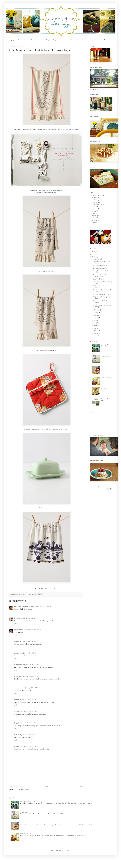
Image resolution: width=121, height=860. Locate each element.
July (95, 320)
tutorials (33, 40)
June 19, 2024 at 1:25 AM (32, 665)
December (97, 259)
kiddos (93, 207)
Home (46, 786)
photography (95, 216)
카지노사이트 (18, 711)
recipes (93, 218)
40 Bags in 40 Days (97, 195)
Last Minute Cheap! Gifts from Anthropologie (101, 275)
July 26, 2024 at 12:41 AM (30, 746)
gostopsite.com (18, 653)
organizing (94, 209)
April (95, 328)
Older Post (80, 786)
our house (94, 211)
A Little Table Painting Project (105, 389)
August (96, 318)
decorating (94, 198)
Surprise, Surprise (105, 356)
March (95, 331)
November (97, 310)
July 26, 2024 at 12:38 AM (30, 711)
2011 (93, 257)
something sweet (72, 40)
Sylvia (16, 618)
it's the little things (97, 204)
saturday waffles (105, 367)
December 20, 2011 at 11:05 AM (42, 606)
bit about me (105, 40)
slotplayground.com (19, 676)
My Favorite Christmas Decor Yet (102, 294)
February (96, 333)
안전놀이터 (17, 723)
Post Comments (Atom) (23, 789)
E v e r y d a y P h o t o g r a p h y (51, 40)
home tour (22, 40)
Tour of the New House (105, 399)
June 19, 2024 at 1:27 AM (32, 676)
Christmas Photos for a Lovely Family (101, 286)
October (96, 312)
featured (85, 40)
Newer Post (12, 786)
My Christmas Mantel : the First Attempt (102, 306)
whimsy (94, 222)
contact (94, 40)
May (95, 325)
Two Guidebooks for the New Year (101, 262)
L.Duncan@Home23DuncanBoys (23, 606)
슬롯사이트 (17, 641)
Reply (15, 612)
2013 (93, 252)
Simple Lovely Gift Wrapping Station (101, 297)
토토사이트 (17, 735)
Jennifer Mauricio (18, 630)
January (96, 336)
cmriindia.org (17, 699)
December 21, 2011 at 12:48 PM (33, 630)
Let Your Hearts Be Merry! (100, 268)
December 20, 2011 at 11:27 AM (27, 618)
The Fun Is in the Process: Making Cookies (102, 282)
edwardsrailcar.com (19, 688)
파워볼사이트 (18, 746)
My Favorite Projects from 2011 (102, 265)
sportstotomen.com (19, 665)
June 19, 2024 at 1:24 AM (28, 641)
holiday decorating (97, 202)
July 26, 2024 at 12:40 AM (29, 723)
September (97, 315)
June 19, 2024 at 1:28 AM (29, 699)
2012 (93, 254)
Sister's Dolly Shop (98, 279)
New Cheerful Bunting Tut (104, 346)
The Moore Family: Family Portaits (100, 301)
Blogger (67, 850)
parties (93, 213)
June (95, 323)
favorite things (95, 200)
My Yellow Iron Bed (106, 377)
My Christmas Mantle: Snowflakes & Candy (102, 290)
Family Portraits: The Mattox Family (101, 271)
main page (11, 40)
